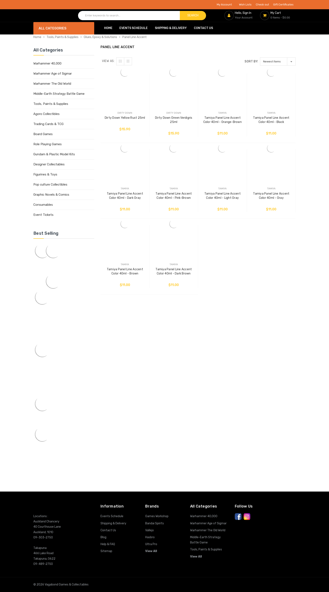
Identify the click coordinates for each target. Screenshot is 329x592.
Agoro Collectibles (46, 114)
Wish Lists (245, 4)
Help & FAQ (108, 544)
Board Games (43, 134)
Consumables (43, 205)
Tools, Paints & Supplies (62, 37)
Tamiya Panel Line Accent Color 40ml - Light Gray (222, 196)
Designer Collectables (49, 164)
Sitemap (106, 551)
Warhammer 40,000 (47, 63)
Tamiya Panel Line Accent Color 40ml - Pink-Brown (173, 196)
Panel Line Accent (134, 37)
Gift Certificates (283, 4)
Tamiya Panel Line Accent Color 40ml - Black (271, 120)
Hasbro (150, 537)
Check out (262, 4)
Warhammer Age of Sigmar (52, 73)
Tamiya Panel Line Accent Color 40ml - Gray (271, 196)
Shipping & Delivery (171, 28)
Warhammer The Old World (52, 84)
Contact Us (203, 28)
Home (108, 28)
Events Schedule (133, 28)
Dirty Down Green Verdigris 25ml (173, 120)
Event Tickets (43, 215)
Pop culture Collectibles (50, 184)
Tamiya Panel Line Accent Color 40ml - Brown (125, 271)
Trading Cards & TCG (48, 124)
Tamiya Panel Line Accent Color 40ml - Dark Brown (173, 271)
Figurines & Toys (45, 174)
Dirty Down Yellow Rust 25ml (125, 118)
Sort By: (251, 61)
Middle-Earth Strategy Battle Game (59, 94)
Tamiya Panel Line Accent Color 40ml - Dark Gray (125, 196)
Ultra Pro (151, 544)
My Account (226, 4)
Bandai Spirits (154, 523)
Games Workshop (156, 516)
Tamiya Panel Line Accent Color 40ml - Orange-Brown (222, 120)
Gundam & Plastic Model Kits (54, 154)
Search (192, 15)
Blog (103, 537)
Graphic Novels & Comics (51, 194)
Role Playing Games (47, 144)
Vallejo (149, 530)
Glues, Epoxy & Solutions (100, 37)
